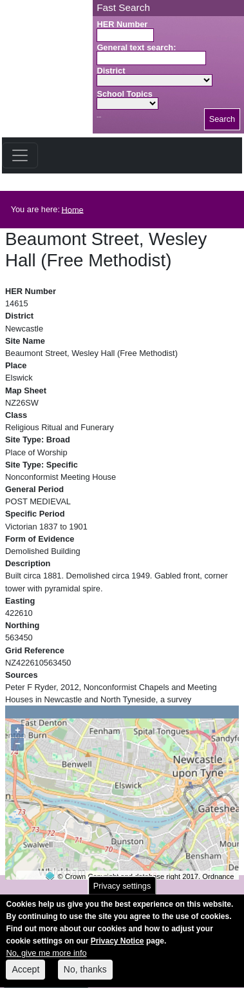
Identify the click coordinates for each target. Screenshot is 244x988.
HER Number (122, 24)
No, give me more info (46, 962)
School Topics (125, 94)
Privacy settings (122, 894)
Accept (25, 978)
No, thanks (85, 978)
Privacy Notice (117, 949)
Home (73, 209)
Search (222, 119)
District (111, 70)
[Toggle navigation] (20, 155)
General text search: (136, 47)
